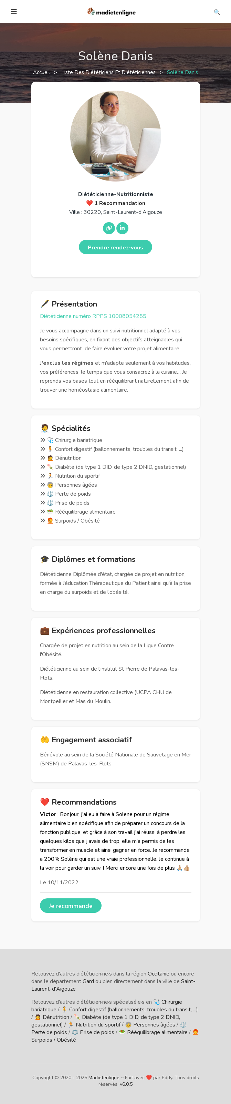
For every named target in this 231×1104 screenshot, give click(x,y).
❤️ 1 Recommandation (115, 203)
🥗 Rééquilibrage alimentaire (153, 1032)
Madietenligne (103, 1077)
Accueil (42, 72)
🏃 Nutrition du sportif (93, 1025)
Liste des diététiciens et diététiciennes (109, 72)
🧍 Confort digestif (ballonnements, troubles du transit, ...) (129, 1009)
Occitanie (158, 974)
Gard (88, 981)
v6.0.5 (126, 1084)
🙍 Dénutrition (51, 1017)
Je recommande (71, 906)
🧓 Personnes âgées (150, 1025)
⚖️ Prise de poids (93, 1032)
